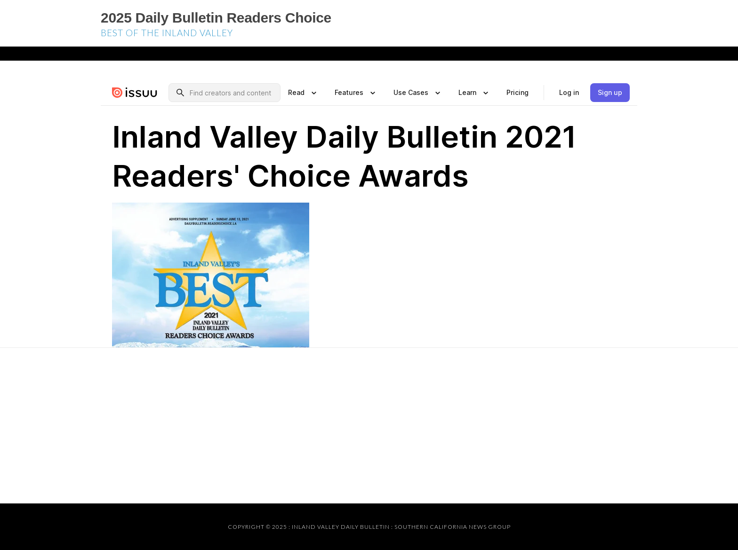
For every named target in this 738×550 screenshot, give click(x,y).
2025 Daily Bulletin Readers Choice (216, 17)
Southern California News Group (452, 526)
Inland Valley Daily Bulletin (341, 526)
